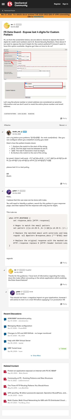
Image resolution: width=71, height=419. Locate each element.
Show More (36, 356)
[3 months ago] (12, 321)
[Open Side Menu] (3, 4)
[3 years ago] (12, 373)
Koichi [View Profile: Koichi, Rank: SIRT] (21, 395)
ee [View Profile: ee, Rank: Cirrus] (12, 25)
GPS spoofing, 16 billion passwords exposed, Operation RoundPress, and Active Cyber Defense (37, 393)
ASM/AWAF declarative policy (19, 318)
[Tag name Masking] (31, 114)
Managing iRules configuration (20, 326)
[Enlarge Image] (35, 64)
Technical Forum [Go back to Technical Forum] (8, 11)
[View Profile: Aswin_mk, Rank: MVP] (9, 133)
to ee (31, 292)
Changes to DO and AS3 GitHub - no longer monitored (29, 333)
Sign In (65, 4)
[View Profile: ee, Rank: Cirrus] (7, 26)
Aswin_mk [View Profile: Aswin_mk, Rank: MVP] (16, 132)
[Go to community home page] (17, 4)
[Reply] (63, 118)
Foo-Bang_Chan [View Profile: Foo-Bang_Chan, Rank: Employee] (24, 403)
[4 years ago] (12, 381)
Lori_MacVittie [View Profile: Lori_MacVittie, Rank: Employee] (23, 388)
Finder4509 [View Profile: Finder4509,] (22, 328)
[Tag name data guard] (22, 114)
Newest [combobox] (63, 125)
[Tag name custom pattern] (10, 114)
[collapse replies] (2, 132)
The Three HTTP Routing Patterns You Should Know (28, 386)
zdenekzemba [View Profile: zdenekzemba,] (23, 321)
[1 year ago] (12, 395)
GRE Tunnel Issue (14, 348)
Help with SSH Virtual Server (19, 341)
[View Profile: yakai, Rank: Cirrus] (9, 192)
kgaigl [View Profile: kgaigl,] (21, 343)
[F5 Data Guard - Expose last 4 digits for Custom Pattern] (16, 134)
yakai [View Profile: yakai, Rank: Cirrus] (14, 191)
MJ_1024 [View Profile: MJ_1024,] (22, 336)
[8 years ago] (12, 388)
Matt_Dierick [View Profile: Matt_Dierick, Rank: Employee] (23, 373)
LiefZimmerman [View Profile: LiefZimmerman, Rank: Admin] (23, 380)
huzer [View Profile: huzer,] (20, 351)
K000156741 (38, 17)
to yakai (28, 270)
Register (57, 4)
